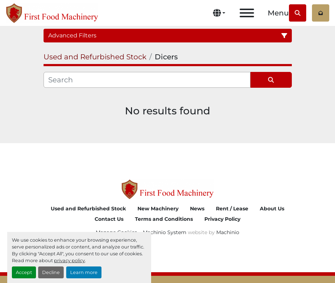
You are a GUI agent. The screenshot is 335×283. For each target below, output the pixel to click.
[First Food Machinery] (167, 188)
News (197, 208)
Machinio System (164, 232)
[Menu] (247, 13)
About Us (272, 208)
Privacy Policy (222, 219)
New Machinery (157, 208)
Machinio (227, 232)
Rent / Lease (232, 208)
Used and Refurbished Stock (88, 208)
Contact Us (109, 219)
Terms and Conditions (164, 219)
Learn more (84, 272)
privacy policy (69, 260)
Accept (24, 272)
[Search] (147, 80)
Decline (51, 272)
